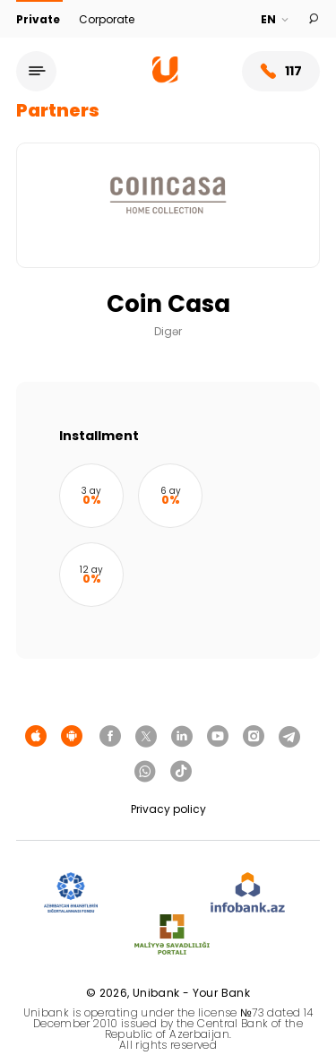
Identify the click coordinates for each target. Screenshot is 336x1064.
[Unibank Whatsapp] (145, 772)
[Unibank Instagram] (253, 737)
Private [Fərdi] (39, 19)
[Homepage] (165, 78)
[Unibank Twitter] (146, 737)
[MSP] (172, 935)
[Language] (275, 19)
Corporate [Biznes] (106, 19)
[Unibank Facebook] (110, 737)
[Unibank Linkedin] (182, 737)
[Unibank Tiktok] (181, 772)
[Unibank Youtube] (217, 737)
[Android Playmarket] (71, 737)
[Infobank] (248, 893)
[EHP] (154, 893)
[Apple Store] (36, 737)
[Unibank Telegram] (289, 737)
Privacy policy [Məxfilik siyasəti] (168, 809)
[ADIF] (71, 893)
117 (281, 71)
